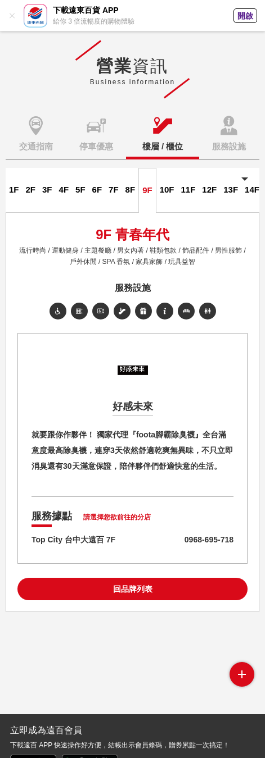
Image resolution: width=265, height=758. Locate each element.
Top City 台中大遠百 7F (73, 539)
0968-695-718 (209, 539)
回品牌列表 (132, 589)
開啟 (245, 15)
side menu (242, 674)
